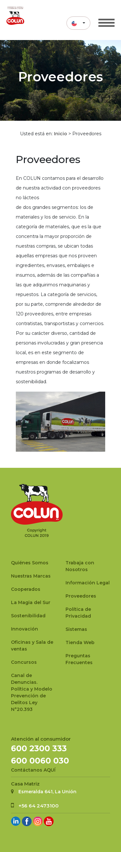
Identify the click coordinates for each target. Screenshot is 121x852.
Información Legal (88, 583)
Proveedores (81, 596)
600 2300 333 (39, 748)
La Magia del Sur (30, 602)
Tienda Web (80, 642)
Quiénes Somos (29, 563)
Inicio (60, 134)
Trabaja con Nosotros (80, 566)
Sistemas (76, 629)
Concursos (24, 662)
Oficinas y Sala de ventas (32, 645)
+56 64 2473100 (38, 806)
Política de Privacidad (78, 612)
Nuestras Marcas (31, 576)
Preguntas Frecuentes (79, 659)
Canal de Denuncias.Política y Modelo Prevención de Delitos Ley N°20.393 (31, 692)
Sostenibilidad (28, 616)
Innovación (24, 629)
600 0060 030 (40, 760)
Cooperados (25, 589)
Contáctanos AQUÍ (33, 770)
